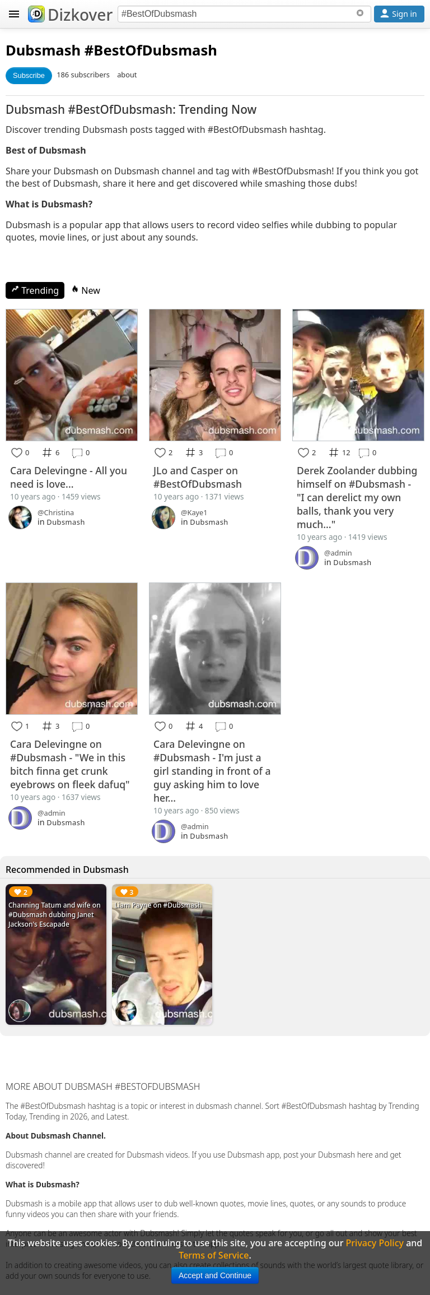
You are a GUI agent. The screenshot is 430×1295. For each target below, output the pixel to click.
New (85, 290)
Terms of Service (214, 1255)
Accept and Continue (215, 1275)
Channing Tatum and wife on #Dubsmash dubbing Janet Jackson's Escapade (54, 914)
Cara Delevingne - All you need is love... (68, 477)
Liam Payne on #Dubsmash (158, 905)
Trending (35, 290)
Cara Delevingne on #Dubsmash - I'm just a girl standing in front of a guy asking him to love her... (211, 770)
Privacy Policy (375, 1243)
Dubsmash (43, 50)
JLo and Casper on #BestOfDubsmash (197, 477)
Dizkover (70, 14)
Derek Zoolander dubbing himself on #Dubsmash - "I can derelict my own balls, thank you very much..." (357, 497)
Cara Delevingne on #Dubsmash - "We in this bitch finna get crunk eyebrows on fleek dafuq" (70, 764)
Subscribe (29, 75)
